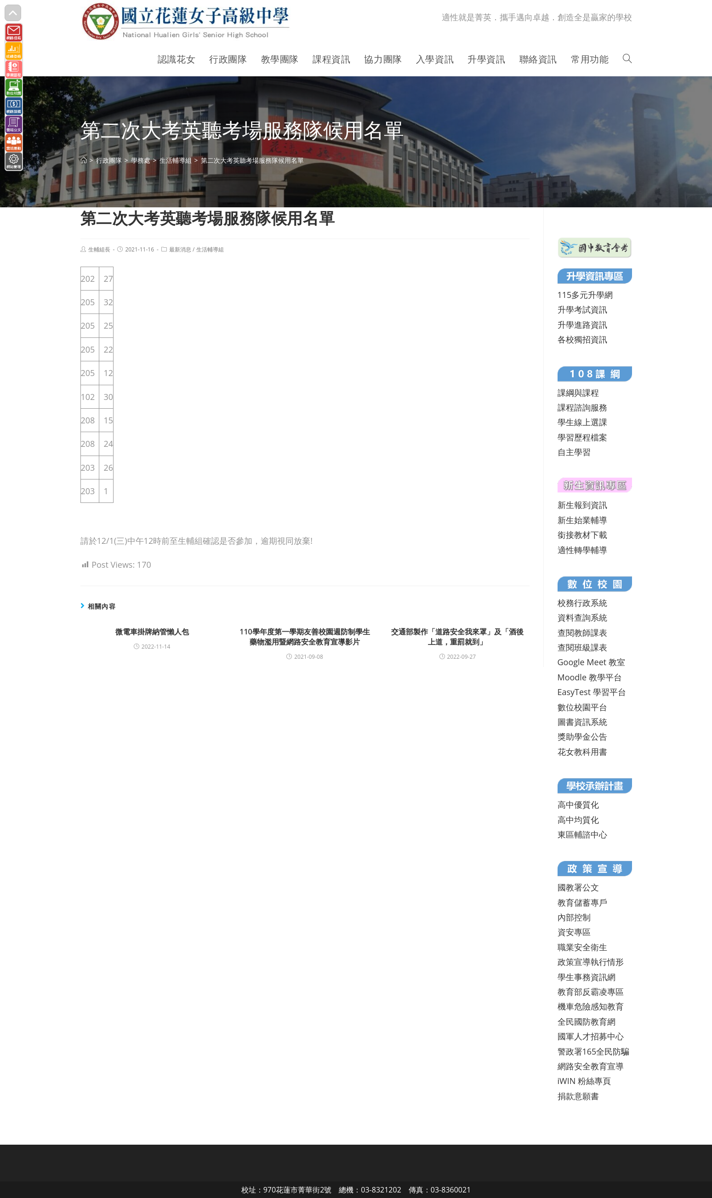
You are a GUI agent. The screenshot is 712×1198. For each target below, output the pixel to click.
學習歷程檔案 (582, 437)
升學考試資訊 (582, 309)
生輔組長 (99, 249)
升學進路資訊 (582, 324)
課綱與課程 (578, 392)
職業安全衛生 (582, 947)
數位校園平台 (582, 707)
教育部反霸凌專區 (591, 991)
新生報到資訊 (582, 504)
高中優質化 (578, 804)
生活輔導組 (210, 249)
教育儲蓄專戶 (582, 902)
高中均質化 (578, 819)
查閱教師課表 (582, 632)
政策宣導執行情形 (591, 961)
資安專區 (574, 931)
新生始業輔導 (582, 519)
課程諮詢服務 (582, 407)
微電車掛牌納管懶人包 (152, 632)
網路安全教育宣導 (591, 1066)
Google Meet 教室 (591, 661)
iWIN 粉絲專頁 (584, 1080)
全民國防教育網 (586, 1021)
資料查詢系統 (582, 617)
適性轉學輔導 (582, 549)
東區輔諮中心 (582, 834)
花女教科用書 (582, 751)
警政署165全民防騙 (594, 1051)
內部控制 (574, 917)
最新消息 (180, 249)
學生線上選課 (582, 422)
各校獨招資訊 (582, 339)
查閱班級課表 (582, 647)
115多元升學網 (585, 294)
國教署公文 (578, 887)
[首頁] (83, 160)
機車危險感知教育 (591, 1006)
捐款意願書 (578, 1095)
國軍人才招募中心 (591, 1036)
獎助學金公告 (582, 736)
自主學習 (574, 451)
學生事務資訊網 (586, 976)
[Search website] (627, 59)
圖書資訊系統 (582, 721)
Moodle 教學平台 (590, 677)
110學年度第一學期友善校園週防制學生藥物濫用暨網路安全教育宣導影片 (304, 637)
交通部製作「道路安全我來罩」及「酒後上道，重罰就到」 (457, 637)
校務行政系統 (582, 602)
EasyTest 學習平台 (592, 691)
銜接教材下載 (582, 534)
